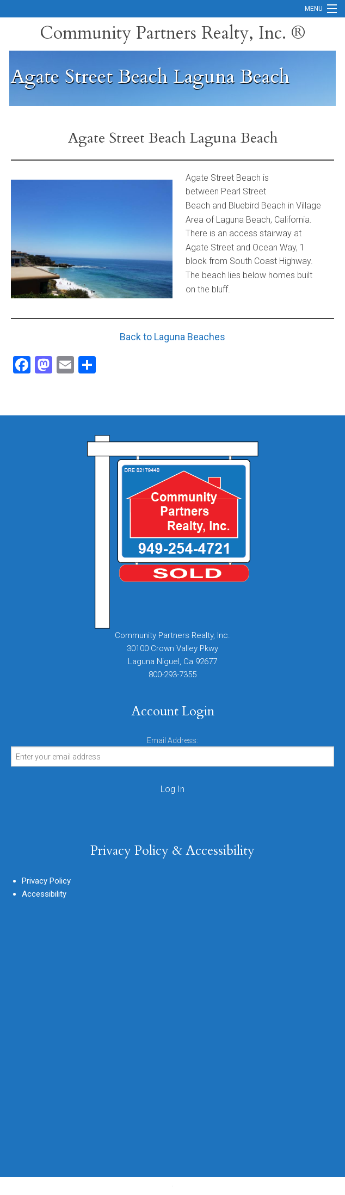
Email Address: (172, 740)
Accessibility (44, 894)
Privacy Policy (46, 881)
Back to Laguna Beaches (172, 336)
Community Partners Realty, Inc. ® (172, 33)
